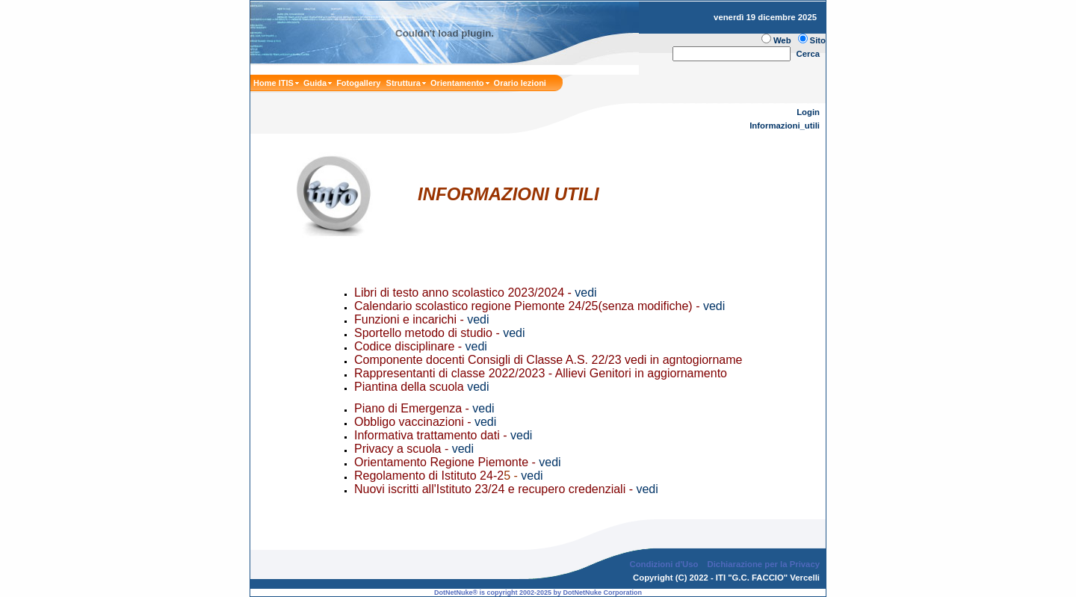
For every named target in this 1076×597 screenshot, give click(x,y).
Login (808, 112)
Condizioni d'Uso (663, 564)
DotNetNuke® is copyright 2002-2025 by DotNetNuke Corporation (538, 592)
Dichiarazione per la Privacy (764, 564)
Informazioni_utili (784, 125)
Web (782, 40)
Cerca (808, 53)
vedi (587, 292)
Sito (818, 40)
